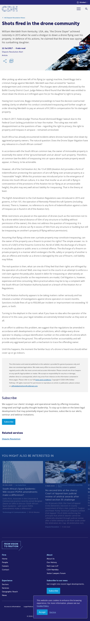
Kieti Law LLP (52, 566)
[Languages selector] (82, 2)
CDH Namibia (52, 570)
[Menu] (80, 9)
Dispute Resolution (11, 439)
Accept (42, 612)
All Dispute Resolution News (14, 19)
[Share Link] (5, 62)
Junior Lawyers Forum (56, 573)
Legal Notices (29, 606)
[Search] (86, 9)
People (5, 562)
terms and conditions (43, 380)
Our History (52, 562)
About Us (51, 559)
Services (5, 588)
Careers (5, 566)
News (4, 595)
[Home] (9, 9)
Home (4, 559)
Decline (52, 612)
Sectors (5, 584)
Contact (5, 570)
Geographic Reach (10, 592)
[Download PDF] (11, 62)
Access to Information (12, 606)
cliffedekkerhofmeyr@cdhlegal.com (24, 386)
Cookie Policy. (43, 606)
